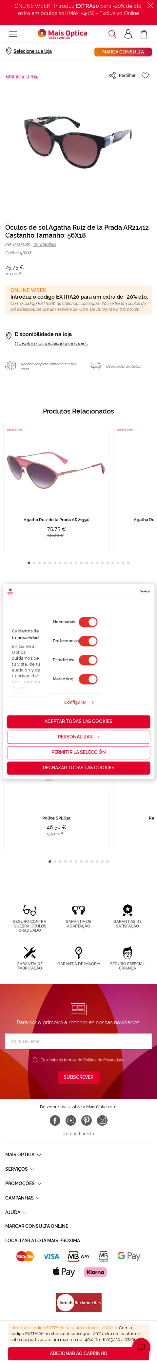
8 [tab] (65, 563)
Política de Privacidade (104, 1060)
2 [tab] (34, 563)
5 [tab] (50, 563)
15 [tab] (102, 563)
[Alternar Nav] (13, 34)
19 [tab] (123, 563)
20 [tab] (128, 563)
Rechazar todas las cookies (78, 767)
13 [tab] (91, 563)
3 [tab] (39, 563)
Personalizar (78, 736)
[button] (112, 34)
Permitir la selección (78, 752)
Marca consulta (123, 51)
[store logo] (62, 34)
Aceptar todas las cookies (78, 721)
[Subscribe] (79, 1077)
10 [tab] (76, 563)
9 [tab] (70, 563)
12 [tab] (86, 563)
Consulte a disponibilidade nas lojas (51, 343)
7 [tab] (60, 563)
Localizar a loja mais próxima (42, 1240)
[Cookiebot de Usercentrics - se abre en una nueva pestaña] (121, 591)
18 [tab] (118, 563)
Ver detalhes (44, 244)
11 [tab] (81, 563)
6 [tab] (55, 563)
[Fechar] (150, 5)
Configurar (75, 702)
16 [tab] (107, 563)
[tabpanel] (56, 487)
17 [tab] (112, 563)
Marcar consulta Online (36, 1226)
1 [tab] (29, 563)
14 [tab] (97, 563)
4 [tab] (44, 563)
